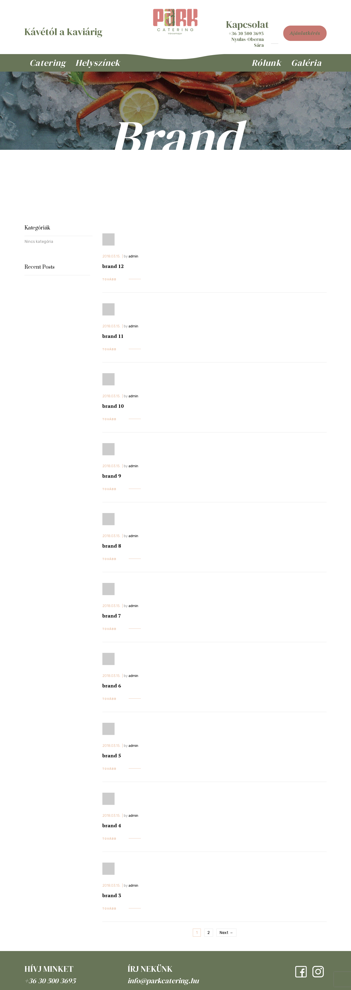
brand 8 (111, 546)
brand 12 (113, 266)
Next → (226, 932)
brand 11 (113, 336)
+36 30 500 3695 (50, 981)
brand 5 (111, 755)
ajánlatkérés (305, 33)
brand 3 (111, 895)
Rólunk (266, 63)
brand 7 (111, 615)
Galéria (306, 63)
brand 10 (113, 406)
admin (133, 256)
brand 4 (111, 825)
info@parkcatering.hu (163, 981)
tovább (109, 279)
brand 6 (111, 685)
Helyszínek (97, 63)
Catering (47, 63)
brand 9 (111, 476)
